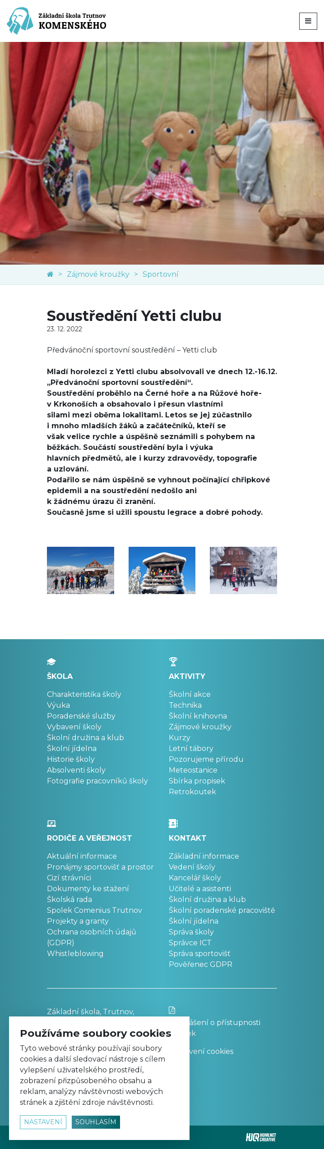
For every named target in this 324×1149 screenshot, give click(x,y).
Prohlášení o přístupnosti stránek (223, 1022)
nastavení (43, 1122)
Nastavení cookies (201, 1051)
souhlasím (95, 1122)
